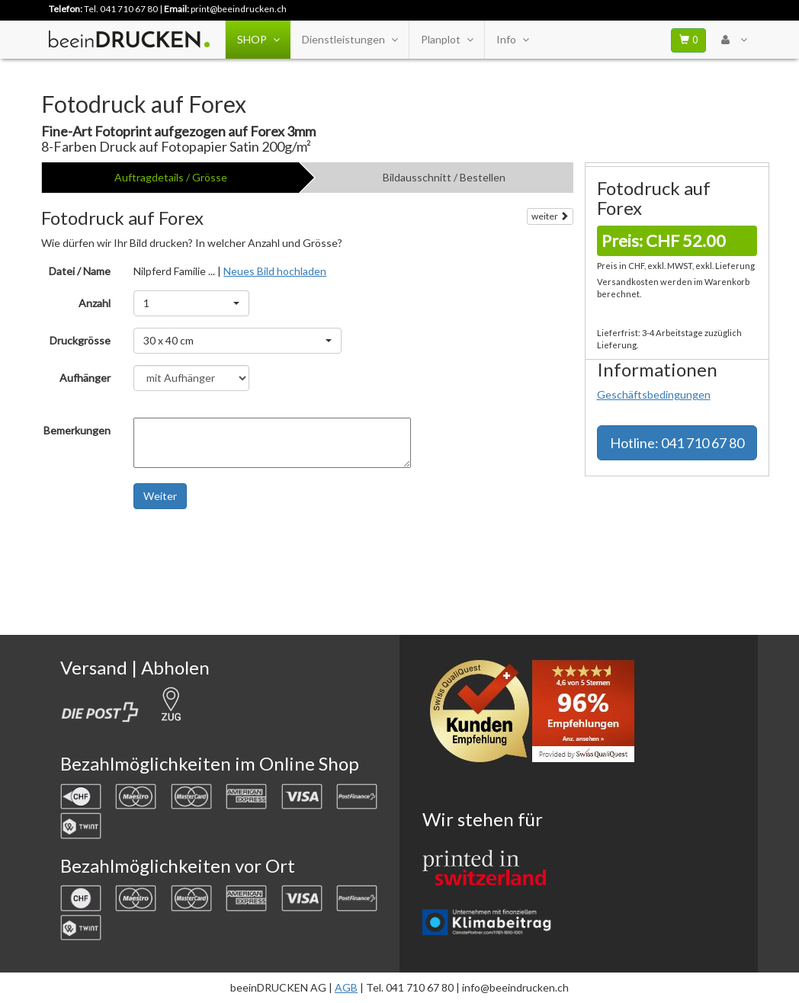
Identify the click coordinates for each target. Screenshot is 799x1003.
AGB (346, 987)
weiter (550, 216)
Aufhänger (85, 377)
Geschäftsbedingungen (654, 394)
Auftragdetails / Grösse (170, 177)
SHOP (258, 39)
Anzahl (95, 302)
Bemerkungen (77, 430)
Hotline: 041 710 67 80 (677, 442)
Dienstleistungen (349, 39)
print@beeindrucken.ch (239, 8)
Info (512, 39)
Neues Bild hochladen (274, 270)
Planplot (447, 39)
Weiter (160, 495)
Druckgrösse (80, 340)
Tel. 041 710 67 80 (121, 8)
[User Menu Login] (734, 40)
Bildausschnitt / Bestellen (444, 177)
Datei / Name (80, 270)
